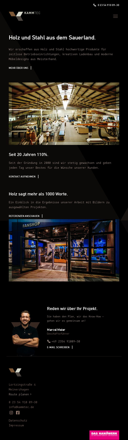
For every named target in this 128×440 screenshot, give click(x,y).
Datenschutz (18, 420)
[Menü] (115, 16)
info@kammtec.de (21, 407)
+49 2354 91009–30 (63, 341)
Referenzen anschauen (24, 215)
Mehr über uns (18, 67)
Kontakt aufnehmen (22, 176)
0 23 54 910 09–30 (106, 5)
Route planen (21, 394)
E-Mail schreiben (58, 347)
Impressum (16, 425)
